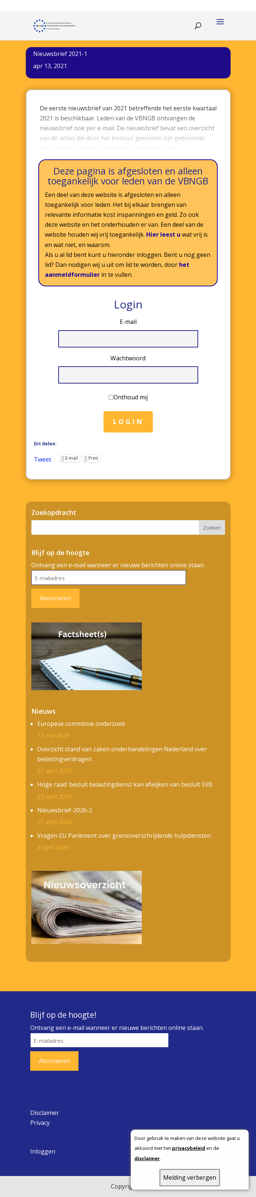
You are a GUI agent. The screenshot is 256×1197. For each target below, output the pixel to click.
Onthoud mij (130, 397)
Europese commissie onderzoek (81, 724)
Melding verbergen (189, 1177)
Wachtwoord (128, 358)
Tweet (42, 458)
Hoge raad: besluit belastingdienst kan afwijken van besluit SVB (125, 784)
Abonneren (55, 598)
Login (128, 421)
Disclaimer (44, 1113)
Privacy (40, 1123)
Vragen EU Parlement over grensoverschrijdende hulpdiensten (124, 835)
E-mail (128, 322)
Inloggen (42, 1151)
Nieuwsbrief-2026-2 (64, 810)
